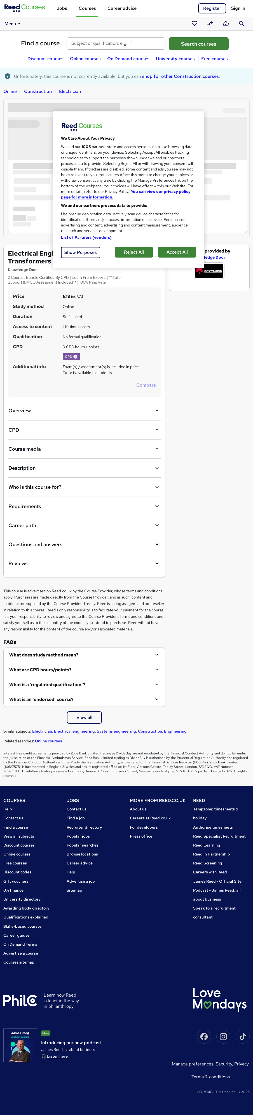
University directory (22, 899)
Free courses (214, 59)
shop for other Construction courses (180, 76)
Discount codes (17, 872)
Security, (224, 1064)
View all (84, 717)
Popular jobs (78, 836)
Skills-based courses (22, 926)
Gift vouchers (16, 881)
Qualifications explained (25, 917)
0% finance (13, 890)
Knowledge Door (209, 257)
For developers (144, 827)
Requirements (84, 506)
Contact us (13, 818)
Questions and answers (84, 544)
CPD (84, 429)
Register (212, 8)
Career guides (16, 935)
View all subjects (18, 836)
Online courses (85, 59)
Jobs (62, 8)
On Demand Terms (20, 944)
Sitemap (74, 890)
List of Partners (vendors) (86, 237)
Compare (146, 385)
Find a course (40, 43)
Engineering (175, 731)
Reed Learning (206, 845)
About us (138, 809)
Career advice (122, 8)
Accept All (177, 252)
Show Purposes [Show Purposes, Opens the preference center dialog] (80, 252)
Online (10, 91)
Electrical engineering (74, 731)
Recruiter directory (84, 827)
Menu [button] (13, 23)
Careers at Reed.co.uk (150, 818)
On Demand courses (128, 59)
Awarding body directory (26, 908)
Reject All (134, 252)
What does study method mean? (43, 655)
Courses (87, 8)
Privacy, (242, 1064)
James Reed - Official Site (217, 881)
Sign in (238, 8)
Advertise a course (20, 953)
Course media (84, 448)
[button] (75, 356)
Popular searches (83, 845)
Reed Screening (207, 863)
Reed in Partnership (211, 854)
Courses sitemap (18, 962)
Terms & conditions (210, 1077)
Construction (38, 91)
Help (7, 809)
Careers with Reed (210, 872)
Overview (84, 410)
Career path (84, 525)
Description (84, 468)
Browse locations (82, 854)
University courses (175, 59)
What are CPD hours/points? (40, 670)
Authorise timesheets (213, 827)
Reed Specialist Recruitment (219, 836)
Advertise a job (81, 881)
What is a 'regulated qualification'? (47, 685)
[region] (128, 189)
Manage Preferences (192, 1064)
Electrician (70, 91)
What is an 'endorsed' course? (41, 699)
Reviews (84, 563)
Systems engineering (116, 731)
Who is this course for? (84, 487)
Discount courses (45, 59)
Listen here (57, 1056)
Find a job (76, 818)
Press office (141, 836)
